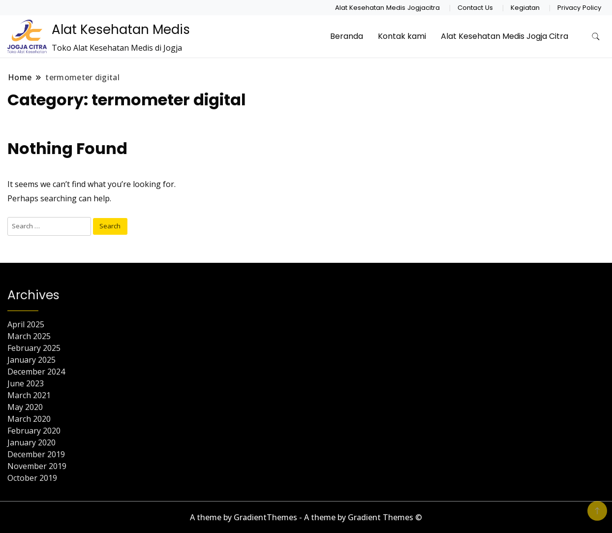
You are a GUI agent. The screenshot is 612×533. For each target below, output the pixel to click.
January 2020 (31, 442)
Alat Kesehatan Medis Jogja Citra (504, 36)
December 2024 (36, 371)
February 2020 (34, 430)
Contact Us (475, 7)
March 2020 (29, 418)
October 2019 (32, 477)
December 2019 (36, 454)
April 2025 (25, 324)
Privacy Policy (579, 7)
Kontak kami (402, 36)
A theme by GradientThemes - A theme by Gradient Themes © (306, 517)
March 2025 (29, 336)
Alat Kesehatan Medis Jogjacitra (387, 7)
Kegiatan (525, 7)
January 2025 (31, 359)
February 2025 (34, 348)
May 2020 (25, 407)
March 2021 (29, 395)
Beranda (346, 36)
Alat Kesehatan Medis (121, 29)
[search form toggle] (596, 37)
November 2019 (36, 466)
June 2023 (25, 383)
